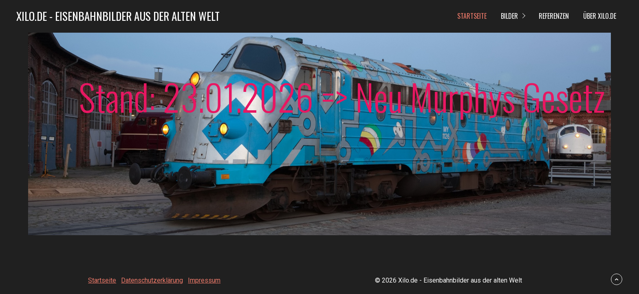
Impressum (204, 280)
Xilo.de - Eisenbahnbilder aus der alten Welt (118, 16)
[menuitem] (471, 16)
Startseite (472, 16)
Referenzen (554, 16)
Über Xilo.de (599, 16)
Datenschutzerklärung (152, 280)
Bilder (509, 16)
